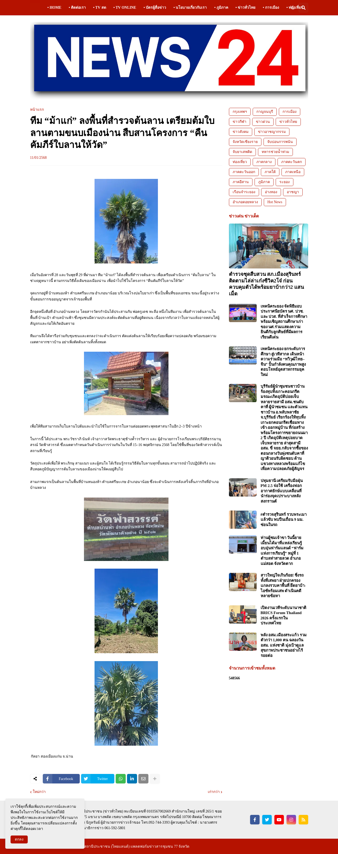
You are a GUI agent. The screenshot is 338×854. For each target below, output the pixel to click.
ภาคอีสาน (241, 182)
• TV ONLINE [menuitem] (125, 8)
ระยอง (284, 182)
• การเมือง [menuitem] (271, 8)
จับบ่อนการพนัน (280, 142)
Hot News (274, 202)
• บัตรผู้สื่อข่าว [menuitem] (155, 8)
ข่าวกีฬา (239, 122)
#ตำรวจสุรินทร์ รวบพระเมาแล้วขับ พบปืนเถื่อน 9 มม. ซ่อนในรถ (284, 519)
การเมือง (290, 112)
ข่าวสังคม (240, 132)
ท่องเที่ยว (240, 162)
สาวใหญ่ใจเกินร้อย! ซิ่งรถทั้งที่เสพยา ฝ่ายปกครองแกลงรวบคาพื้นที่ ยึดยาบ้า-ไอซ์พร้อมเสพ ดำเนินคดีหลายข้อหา (283, 585)
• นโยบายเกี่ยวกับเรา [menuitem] (190, 8)
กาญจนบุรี (264, 112)
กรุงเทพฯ (240, 112)
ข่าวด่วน (263, 122)
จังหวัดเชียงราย (245, 142)
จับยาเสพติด (242, 152)
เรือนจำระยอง (244, 192)
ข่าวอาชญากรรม (272, 132)
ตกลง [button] (19, 839)
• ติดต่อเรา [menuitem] (77, 8)
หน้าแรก (37, 110)
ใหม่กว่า (39, 792)
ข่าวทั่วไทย (288, 122)
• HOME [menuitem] (55, 8)
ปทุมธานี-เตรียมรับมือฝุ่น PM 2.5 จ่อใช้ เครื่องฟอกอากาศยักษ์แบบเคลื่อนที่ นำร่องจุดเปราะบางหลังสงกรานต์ (282, 491)
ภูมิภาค (264, 182)
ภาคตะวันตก (291, 162)
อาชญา (293, 192)
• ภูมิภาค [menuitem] (221, 8)
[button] (293, 7)
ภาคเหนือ (293, 172)
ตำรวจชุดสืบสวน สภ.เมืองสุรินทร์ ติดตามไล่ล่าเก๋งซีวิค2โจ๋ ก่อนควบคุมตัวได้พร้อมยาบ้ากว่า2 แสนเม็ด (266, 283)
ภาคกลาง (264, 162)
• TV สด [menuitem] (99, 8)
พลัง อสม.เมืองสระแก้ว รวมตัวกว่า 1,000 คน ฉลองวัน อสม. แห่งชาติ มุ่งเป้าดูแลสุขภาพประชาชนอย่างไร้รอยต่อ (284, 645)
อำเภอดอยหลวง (245, 202)
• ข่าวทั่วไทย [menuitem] (245, 8)
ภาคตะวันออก (244, 172)
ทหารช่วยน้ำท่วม (275, 152)
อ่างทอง (271, 192)
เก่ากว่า (214, 792)
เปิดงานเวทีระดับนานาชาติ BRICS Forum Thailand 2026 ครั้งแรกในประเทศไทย (283, 615)
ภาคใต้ (270, 172)
